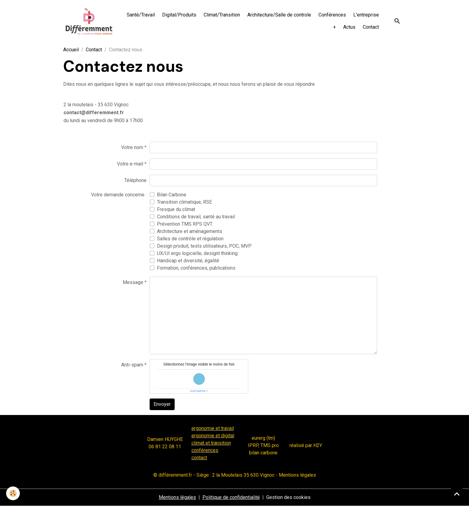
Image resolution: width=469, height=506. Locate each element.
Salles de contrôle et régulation (190, 239)
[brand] (89, 21)
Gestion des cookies (288, 497)
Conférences (332, 15)
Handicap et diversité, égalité (188, 261)
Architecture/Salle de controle (279, 15)
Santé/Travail (141, 15)
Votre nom (132, 147)
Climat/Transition (222, 15)
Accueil (71, 50)
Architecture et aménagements (189, 231)
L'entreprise (366, 15)
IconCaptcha (197, 390)
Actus (349, 27)
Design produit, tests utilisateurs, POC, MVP (204, 246)
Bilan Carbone (171, 195)
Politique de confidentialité (231, 497)
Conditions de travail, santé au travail (196, 217)
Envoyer (162, 404)
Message (133, 282)
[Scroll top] (456, 493)
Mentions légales (177, 497)
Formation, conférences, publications (196, 268)
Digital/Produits (179, 15)
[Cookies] (13, 493)
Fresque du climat (176, 209)
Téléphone (135, 180)
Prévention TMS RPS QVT (185, 224)
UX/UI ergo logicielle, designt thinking (197, 253)
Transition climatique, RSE (184, 202)
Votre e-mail (130, 164)
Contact (371, 27)
